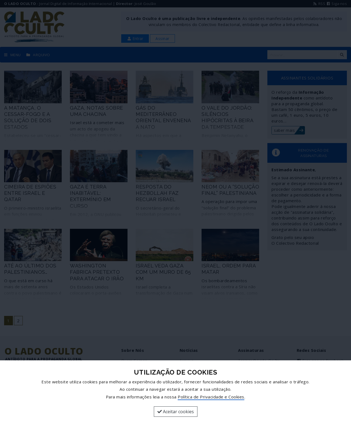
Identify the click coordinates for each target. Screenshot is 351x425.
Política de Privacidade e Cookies (211, 397)
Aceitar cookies (175, 412)
